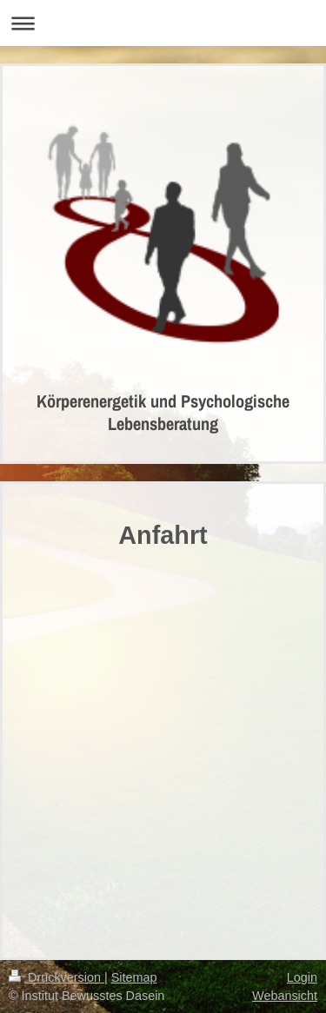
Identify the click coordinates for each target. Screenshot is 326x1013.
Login (302, 977)
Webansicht (284, 996)
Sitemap (134, 977)
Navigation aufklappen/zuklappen (163, 23)
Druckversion (56, 977)
